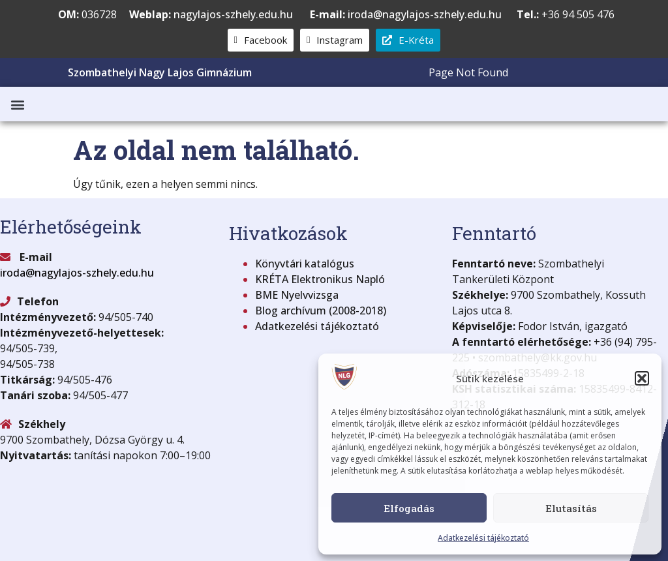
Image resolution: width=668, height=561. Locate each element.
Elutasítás (571, 508)
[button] (641, 378)
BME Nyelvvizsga (297, 295)
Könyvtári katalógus (304, 263)
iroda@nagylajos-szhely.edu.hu (406, 14)
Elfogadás (409, 508)
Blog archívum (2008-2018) (320, 310)
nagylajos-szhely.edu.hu (233, 14)
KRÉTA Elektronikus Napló (320, 279)
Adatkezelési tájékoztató (483, 537)
